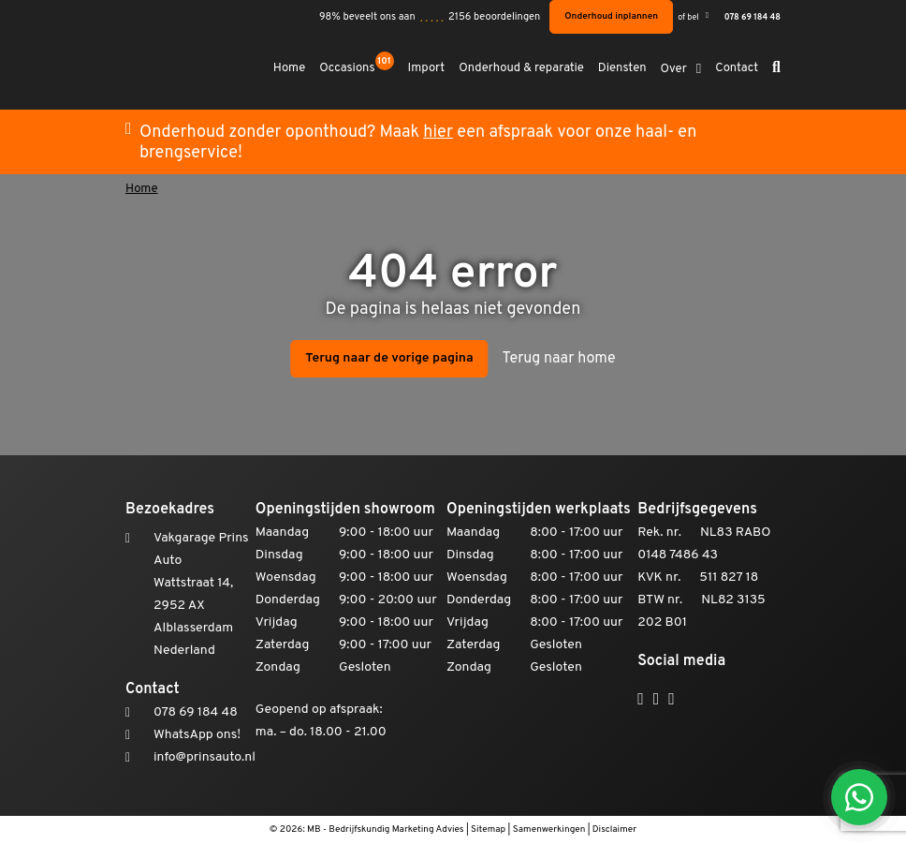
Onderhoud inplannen (611, 16)
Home (289, 69)
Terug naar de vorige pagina (389, 358)
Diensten (622, 69)
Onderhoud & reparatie (521, 69)
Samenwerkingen (549, 829)
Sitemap (488, 829)
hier (438, 132)
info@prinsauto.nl (204, 757)
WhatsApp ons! (197, 735)
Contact (736, 69)
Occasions (356, 67)
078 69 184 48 (752, 17)
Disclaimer (614, 829)
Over (674, 70)
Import (427, 69)
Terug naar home (559, 358)
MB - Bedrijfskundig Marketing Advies (385, 829)
